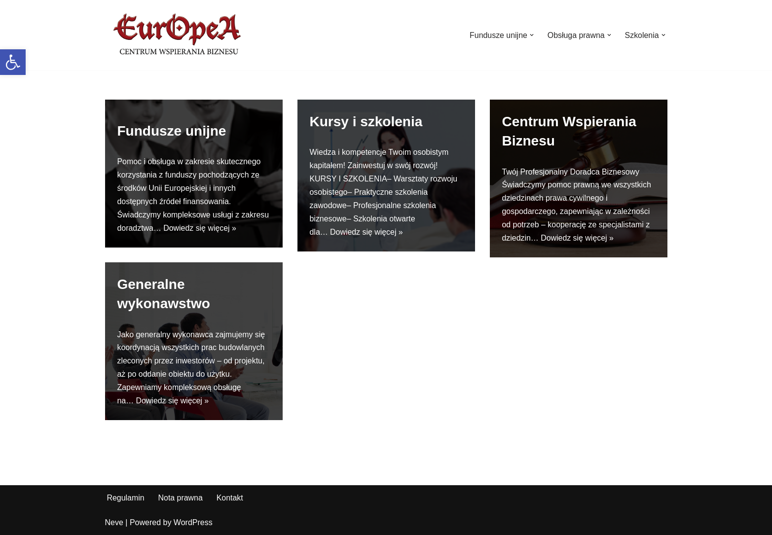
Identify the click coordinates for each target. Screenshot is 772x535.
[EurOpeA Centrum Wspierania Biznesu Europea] (179, 35)
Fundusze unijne (171, 130)
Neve (114, 522)
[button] (13, 62)
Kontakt (230, 498)
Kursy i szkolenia (366, 121)
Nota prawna (180, 498)
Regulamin (126, 498)
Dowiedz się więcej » (200, 228)
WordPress (193, 522)
